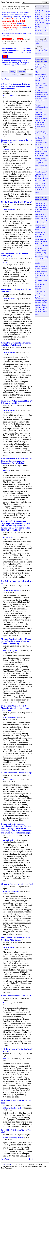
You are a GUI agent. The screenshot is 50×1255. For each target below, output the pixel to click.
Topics (47, 11)
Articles (4, 72)
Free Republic (7, 2)
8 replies (28, 1135)
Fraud (3, 19)
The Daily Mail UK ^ (10, 537)
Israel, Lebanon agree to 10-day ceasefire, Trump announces (40, 186)
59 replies (6, 407)
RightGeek (26, 713)
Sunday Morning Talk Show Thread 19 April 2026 (41, 161)
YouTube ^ (6, 263)
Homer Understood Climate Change (16, 773)
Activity (12, 72)
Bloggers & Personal (39, 11)
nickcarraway (27, 204)
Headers (22, 75)
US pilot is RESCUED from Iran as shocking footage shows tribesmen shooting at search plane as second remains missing (41, 256)
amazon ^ (6, 470)
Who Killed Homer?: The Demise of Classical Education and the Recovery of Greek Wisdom (16, 461)
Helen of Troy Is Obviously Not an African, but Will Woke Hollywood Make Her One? (15, 86)
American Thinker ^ (10, 96)
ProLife (26, 12)
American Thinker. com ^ (12, 590)
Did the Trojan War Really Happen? (16, 202)
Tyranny (26, 19)
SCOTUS (20, 12)
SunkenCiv (25, 145)
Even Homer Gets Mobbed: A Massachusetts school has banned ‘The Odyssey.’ (15, 708)
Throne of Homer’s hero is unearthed (17, 884)
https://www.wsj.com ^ (11, 651)
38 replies (6, 296)
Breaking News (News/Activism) (41, 60)
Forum (17, 2)
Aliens (10, 14)
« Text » (29, 75)
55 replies (6, 349)
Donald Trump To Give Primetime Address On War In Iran (41, 274)
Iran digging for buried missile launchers (40, 234)
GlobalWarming (7, 17)
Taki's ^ (5, 1003)
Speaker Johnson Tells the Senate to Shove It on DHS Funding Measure (41, 308)
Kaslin (23, 586)
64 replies (6, 93)
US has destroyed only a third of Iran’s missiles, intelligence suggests (41, 284)
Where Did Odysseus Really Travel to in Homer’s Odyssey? (16, 344)
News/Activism (40, 18)
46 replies (6, 944)
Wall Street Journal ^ (10, 717)
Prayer (4, 12)
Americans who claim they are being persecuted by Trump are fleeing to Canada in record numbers (41, 297)
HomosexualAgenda (20, 14)
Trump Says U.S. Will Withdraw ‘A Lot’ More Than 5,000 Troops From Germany (41, 207)
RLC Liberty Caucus (39, 24)
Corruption (16, 17)
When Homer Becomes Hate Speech (16, 996)
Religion (38, 20)
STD (22, 1105)
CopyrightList (26, 28)
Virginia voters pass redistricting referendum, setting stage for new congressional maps (41, 151)
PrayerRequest (11, 12)
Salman (23, 998)
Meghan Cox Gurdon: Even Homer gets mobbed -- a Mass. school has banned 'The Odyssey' (16, 641)
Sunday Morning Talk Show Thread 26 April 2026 (41, 85)
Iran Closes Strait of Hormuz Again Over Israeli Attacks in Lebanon (41, 242)
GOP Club (38, 16)
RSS (31, 1159)
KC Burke (24, 466)
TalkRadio (20, 23)
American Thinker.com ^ (11, 780)
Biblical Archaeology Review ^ (13, 1108)
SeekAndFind (26, 91)
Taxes (22, 17)
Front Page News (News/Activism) (41, 198)
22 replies (6, 206)
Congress (28, 17)
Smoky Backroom (38, 28)
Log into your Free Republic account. (41, 51)
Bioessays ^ (7, 149)
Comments (21, 72)
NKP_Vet (25, 646)
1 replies (28, 1105)
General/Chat (39, 14)
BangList (5, 14)
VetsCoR (38, 31)
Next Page (5, 79)
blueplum (25, 532)
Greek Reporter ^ (9, 209)
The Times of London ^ (11, 891)
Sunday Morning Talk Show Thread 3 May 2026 (41, 67)
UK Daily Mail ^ (8, 840)
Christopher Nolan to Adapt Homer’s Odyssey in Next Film (17, 402)
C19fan (23, 835)
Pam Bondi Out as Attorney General (41, 267)
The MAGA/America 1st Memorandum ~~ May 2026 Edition (41, 76)
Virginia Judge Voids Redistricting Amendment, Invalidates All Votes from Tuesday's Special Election (41, 138)
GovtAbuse (19, 19)
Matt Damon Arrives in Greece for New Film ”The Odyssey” (15, 939)
